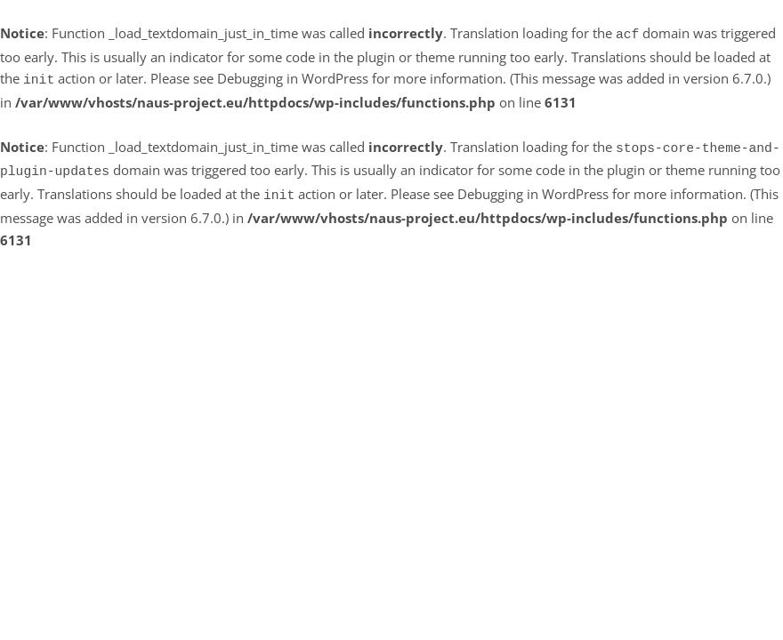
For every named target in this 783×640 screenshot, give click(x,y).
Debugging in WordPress (292, 76)
